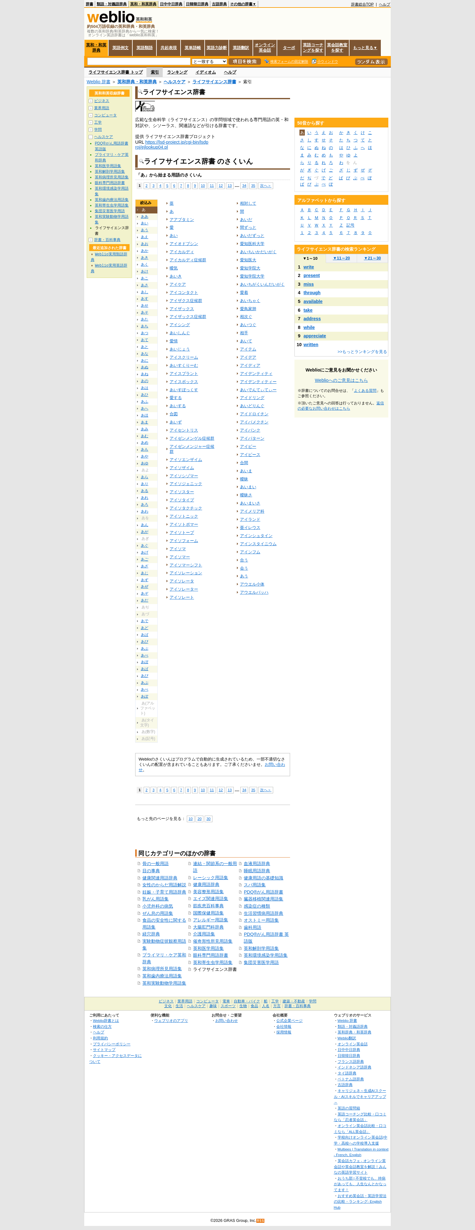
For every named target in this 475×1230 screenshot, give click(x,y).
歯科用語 (252, 927)
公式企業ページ (289, 1020)
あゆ (144, 463)
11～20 (341, 258)
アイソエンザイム (186, 459)
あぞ (144, 593)
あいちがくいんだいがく (262, 284)
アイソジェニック (186, 483)
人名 (265, 1006)
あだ (144, 600)
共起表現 (169, 47)
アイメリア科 (252, 511)
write (309, 266)
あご (144, 559)
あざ (144, 566)
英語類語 (144, 47)
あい (144, 223)
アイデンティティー (258, 381)
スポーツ (228, 1006)
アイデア (248, 357)
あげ (144, 552)
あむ (144, 436)
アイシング (180, 324)
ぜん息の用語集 (157, 913)
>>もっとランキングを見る (362, 351)
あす (144, 298)
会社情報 (283, 1026)
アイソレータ (182, 581)
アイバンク (250, 430)
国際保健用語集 (208, 912)
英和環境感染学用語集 (266, 955)
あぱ (144, 669)
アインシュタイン (256, 535)
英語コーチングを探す (313, 48)
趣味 (213, 1006)
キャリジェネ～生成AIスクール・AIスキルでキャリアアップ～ (360, 1096)
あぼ (144, 662)
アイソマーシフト (186, 565)
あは (144, 388)
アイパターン (252, 438)
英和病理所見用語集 (162, 968)
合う (244, 560)
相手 (244, 333)
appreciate (315, 335)
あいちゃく (250, 300)
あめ (144, 442)
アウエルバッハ (254, 592)
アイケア (178, 284)
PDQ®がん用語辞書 (263, 891)
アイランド (250, 519)
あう (144, 230)
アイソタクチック (186, 508)
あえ (144, 237)
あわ (144, 511)
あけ (144, 271)
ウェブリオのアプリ (171, 1020)
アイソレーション (186, 573)
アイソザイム (182, 467)
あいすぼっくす (184, 389)
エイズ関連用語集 (210, 898)
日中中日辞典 (171, 4)
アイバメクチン (254, 422)
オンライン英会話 (265, 48)
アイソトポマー (184, 524)
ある (144, 491)
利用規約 (100, 1038)
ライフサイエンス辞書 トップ (116, 72)
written (311, 344)
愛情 (174, 341)
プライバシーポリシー (111, 1044)
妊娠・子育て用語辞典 (164, 891)
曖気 (174, 268)
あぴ (144, 676)
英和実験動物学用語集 (164, 983)
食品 (254, 1006)
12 (221, 185)
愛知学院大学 (252, 276)
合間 (244, 462)
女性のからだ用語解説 (164, 884)
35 (253, 185)
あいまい (248, 486)
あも (144, 449)
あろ (144, 504)
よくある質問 (365, 390)
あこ (144, 278)
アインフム (250, 552)
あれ (144, 497)
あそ (144, 312)
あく (144, 264)
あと (144, 347)
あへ (144, 408)
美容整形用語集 (208, 891)
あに (144, 360)
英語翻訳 (241, 47)
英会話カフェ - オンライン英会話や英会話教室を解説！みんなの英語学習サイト (360, 1166)
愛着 (244, 292)
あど (144, 628)
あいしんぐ (180, 333)
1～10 (310, 258)
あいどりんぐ (252, 405)
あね (144, 374)
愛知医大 (248, 260)
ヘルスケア (175, 81)
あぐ (144, 545)
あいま (246, 471)
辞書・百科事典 (107, 240)
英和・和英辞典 (143, 4)
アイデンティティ (256, 373)
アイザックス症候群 (188, 316)
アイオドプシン (184, 243)
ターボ (289, 47)
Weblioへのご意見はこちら (341, 380)
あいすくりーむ (184, 365)
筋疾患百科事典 (208, 905)
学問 (98, 129)
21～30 (372, 258)
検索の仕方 (102, 1026)
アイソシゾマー (184, 476)
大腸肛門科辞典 (208, 927)
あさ (144, 285)
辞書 (89, 4)
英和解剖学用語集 (261, 948)
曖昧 (244, 479)
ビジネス (101, 101)
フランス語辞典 (351, 1061)
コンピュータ (105, 115)
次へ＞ (265, 185)
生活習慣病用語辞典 (263, 913)
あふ (144, 401)
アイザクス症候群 (186, 300)
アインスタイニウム (258, 543)
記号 (350, 225)
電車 (226, 1001)
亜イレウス (250, 527)
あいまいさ (250, 503)
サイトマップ (104, 1050)
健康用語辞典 (206, 884)
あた (144, 319)
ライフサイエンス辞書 (214, 81)
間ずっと (248, 227)
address (312, 318)
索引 (155, 72)
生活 (179, 1006)
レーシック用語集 (210, 877)
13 (230, 185)
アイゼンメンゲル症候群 (192, 438)
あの (144, 381)
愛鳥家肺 (248, 308)
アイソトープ (182, 532)
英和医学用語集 (208, 948)
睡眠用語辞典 (257, 870)
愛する (176, 397)
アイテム (248, 349)
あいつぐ (248, 324)
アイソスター (182, 491)
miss (309, 284)
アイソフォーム (184, 540)
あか (144, 251)
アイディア (250, 365)
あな (144, 353)
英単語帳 (193, 47)
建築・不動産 (294, 1001)
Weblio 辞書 (98, 81)
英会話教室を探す (337, 48)
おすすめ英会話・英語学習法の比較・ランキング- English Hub (360, 1201)
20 (199, 819)
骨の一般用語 (155, 863)
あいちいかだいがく (258, 251)
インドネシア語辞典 (354, 1067)
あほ (144, 415)
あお (144, 244)
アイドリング (252, 397)
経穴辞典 (151, 933)
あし (144, 292)
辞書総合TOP (362, 4)
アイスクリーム (184, 357)
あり (144, 484)
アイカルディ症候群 (188, 260)
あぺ (144, 689)
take (308, 310)
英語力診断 (217, 47)
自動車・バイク (247, 1001)
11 (212, 185)
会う (244, 568)
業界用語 (101, 108)
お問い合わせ (226, 1020)
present (312, 275)
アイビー (248, 446)
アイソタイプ (182, 500)
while (309, 327)
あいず (176, 422)
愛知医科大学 (252, 243)
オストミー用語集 (261, 920)
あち (144, 326)
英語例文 (120, 47)
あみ (144, 429)
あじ (144, 573)
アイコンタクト (184, 292)
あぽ (144, 696)
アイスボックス (184, 381)
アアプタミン (182, 219)
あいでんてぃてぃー (258, 389)
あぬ (144, 367)
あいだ (246, 219)
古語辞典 (219, 4)
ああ (144, 216)
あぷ (144, 682)
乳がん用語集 (155, 898)
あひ (144, 394)
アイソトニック (184, 516)
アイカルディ (182, 251)
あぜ (144, 586)
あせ (144, 305)
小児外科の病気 (157, 906)
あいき (176, 276)
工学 (98, 122)
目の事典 (151, 870)
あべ (144, 655)
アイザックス (182, 308)
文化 (168, 1006)
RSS (260, 1220)
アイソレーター (184, 589)
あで (144, 621)
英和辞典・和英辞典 (137, 81)
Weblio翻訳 (347, 1038)
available (313, 301)
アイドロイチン (254, 414)
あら (144, 477)
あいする (178, 405)
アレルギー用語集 (210, 919)
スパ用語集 (255, 884)
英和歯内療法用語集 (162, 975)
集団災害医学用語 (261, 962)
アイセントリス (184, 430)
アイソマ (178, 548)
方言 (277, 1006)
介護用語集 (204, 933)
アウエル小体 (252, 584)
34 (244, 185)
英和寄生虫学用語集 (212, 962)
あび (144, 641)
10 (203, 185)
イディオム (206, 72)
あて (144, 340)
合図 (174, 414)
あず (144, 580)
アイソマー (180, 557)
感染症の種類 (257, 906)
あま (144, 422)
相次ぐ (246, 316)
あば (144, 635)
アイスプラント (184, 373)
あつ (144, 333)
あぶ (144, 648)
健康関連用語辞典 (159, 877)
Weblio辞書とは (106, 1020)
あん (144, 525)
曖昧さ (246, 495)
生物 (243, 1006)
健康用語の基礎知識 (263, 877)
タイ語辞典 (347, 1073)
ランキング (177, 72)
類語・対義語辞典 (112, 4)
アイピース (250, 454)
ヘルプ (384, 4)
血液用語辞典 (257, 863)
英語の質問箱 (349, 1108)
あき (144, 257)
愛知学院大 (250, 268)
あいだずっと (252, 235)
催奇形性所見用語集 (212, 941)
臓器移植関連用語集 (263, 898)
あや (144, 456)
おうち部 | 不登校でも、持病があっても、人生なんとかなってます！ (360, 1184)
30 (209, 819)
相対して (248, 203)
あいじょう (180, 349)
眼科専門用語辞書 (210, 955)
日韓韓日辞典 (197, 4)
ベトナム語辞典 (351, 1079)
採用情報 (283, 1032)
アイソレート (182, 597)
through (312, 292)
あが (144, 532)
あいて (246, 341)
